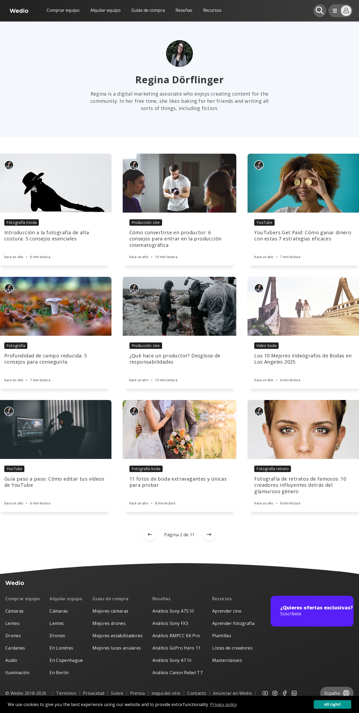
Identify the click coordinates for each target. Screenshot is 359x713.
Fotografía (15, 345)
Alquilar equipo (105, 10)
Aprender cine (226, 611)
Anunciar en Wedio (232, 693)
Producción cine (146, 222)
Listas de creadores (232, 648)
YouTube (264, 222)
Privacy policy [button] (223, 704)
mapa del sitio (166, 693)
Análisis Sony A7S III (173, 611)
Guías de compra (148, 10)
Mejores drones (108, 623)
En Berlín (59, 673)
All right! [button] (332, 704)
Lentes (12, 623)
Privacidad (93, 693)
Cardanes (15, 648)
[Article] (180, 183)
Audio (11, 660)
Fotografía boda (146, 468)
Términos (66, 693)
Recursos (222, 599)
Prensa (137, 693)
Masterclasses (227, 660)
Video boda (266, 345)
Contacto (196, 693)
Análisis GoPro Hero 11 (176, 648)
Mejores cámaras (110, 611)
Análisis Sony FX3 (170, 623)
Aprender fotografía (233, 623)
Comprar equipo (63, 10)
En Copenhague (66, 660)
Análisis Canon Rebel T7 (177, 673)
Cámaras (14, 611)
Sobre (117, 693)
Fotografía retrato (272, 468)
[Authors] (9, 165)
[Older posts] (209, 534)
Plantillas (221, 636)
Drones (13, 636)
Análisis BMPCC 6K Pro (176, 636)
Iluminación (17, 673)
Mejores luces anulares (116, 648)
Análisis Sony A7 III (172, 660)
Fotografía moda (21, 222)
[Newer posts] (149, 534)
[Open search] (319, 10)
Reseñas (183, 10)
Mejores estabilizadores (117, 636)
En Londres (61, 648)
